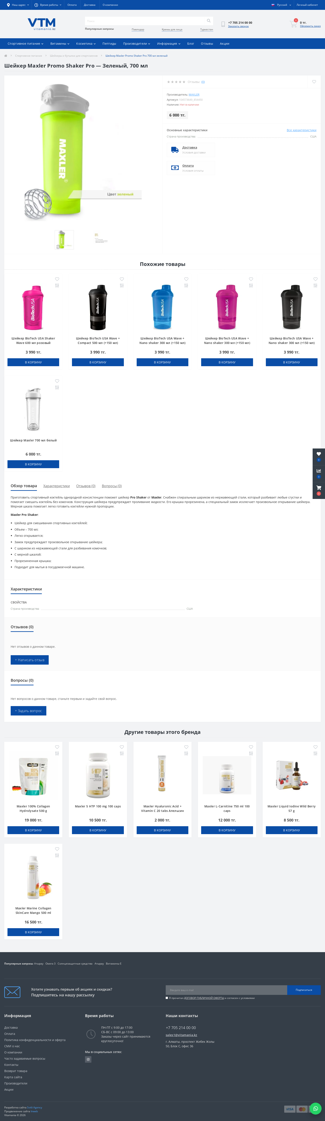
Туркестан (206, 29)
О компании (110, 5)
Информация (168, 43)
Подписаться (304, 990)
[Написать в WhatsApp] (316, 1109)
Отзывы (207, 43)
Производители (136, 43)
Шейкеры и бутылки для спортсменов (74, 56)
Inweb (34, 1111)
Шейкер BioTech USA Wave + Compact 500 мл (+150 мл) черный (98, 342)
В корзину (33, 362)
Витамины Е (114, 963)
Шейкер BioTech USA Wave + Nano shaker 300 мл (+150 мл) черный (292, 342)
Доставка (89, 5)
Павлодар (138, 29)
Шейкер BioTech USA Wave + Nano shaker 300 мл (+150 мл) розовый (227, 342)
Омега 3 (50, 963)
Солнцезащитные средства (75, 963)
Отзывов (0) (85, 486)
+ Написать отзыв (29, 660)
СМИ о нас (12, 1046)
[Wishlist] (314, 81)
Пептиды (109, 43)
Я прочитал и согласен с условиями (212, 998)
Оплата (72, 5)
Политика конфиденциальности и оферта (35, 1040)
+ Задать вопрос (28, 710)
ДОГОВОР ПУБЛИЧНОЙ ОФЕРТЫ (204, 998)
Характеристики (56, 486)
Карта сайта (13, 1077)
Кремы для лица (172, 29)
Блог (190, 43)
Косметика (86, 43)
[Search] (208, 21)
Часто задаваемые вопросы (24, 1058)
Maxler (194, 94)
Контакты (11, 1065)
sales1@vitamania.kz (181, 1035)
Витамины (60, 43)
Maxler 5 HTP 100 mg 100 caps (98, 806)
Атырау (38, 963)
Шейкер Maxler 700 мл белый (33, 440)
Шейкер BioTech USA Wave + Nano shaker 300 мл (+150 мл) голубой (162, 342)
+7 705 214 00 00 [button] (181, 1027)
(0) (203, 82)
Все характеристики (301, 130)
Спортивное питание (26, 43)
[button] (319, 490)
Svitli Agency (34, 1107)
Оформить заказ (310, 26)
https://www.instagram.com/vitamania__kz (88, 1059)
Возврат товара (15, 1071)
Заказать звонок (238, 26)
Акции (225, 43)
